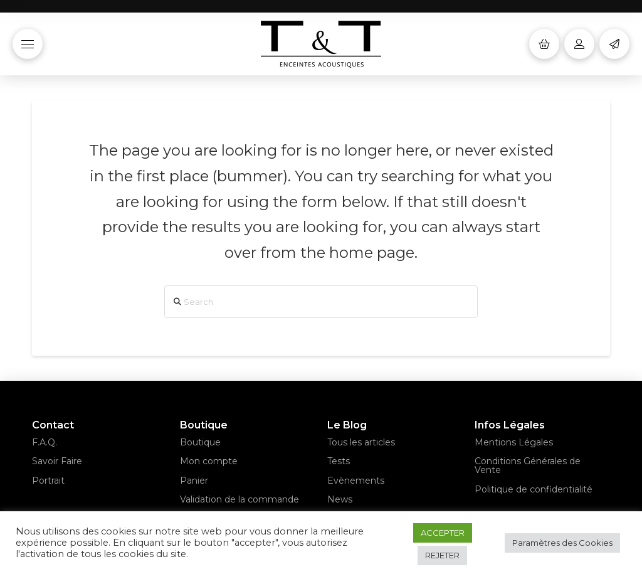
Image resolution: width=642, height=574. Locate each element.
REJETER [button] (442, 555)
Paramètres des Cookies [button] (562, 543)
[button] (28, 44)
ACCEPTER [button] (443, 533)
